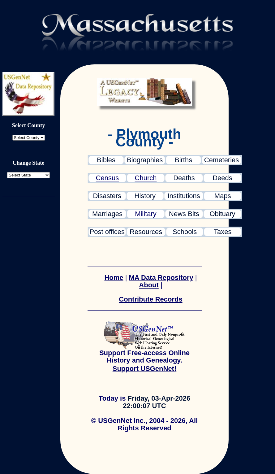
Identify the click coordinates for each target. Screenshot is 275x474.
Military (146, 214)
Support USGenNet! (145, 368)
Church (146, 178)
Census (107, 178)
